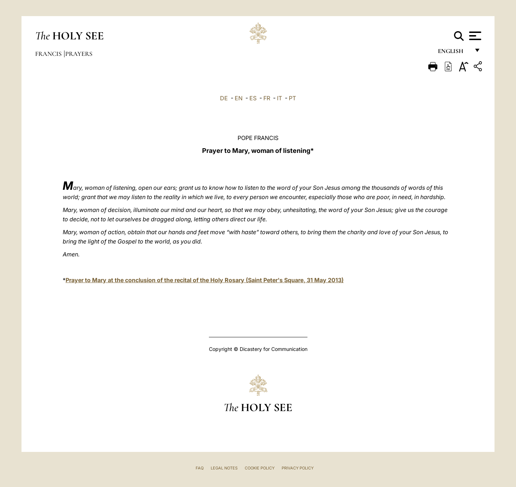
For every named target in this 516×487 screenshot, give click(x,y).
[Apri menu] (474, 36)
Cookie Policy (259, 468)
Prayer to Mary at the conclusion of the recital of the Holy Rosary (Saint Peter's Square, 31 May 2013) (205, 280)
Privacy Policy (298, 468)
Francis (49, 54)
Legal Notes (224, 468)
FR (266, 98)
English (453, 52)
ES (253, 98)
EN (239, 98)
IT (279, 98)
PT (292, 98)
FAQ (200, 468)
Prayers (78, 54)
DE (224, 98)
